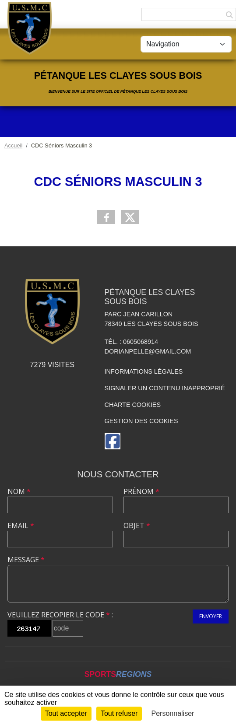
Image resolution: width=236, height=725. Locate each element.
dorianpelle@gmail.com (148, 351)
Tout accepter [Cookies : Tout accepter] (66, 713)
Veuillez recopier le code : (60, 615)
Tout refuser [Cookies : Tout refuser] (119, 713)
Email (20, 525)
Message (26, 559)
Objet (136, 525)
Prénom (141, 491)
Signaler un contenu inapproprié (165, 388)
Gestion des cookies (141, 420)
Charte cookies (133, 404)
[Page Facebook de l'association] (112, 441)
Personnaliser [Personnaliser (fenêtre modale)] (172, 713)
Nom (19, 491)
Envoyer (210, 616)
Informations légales (144, 371)
